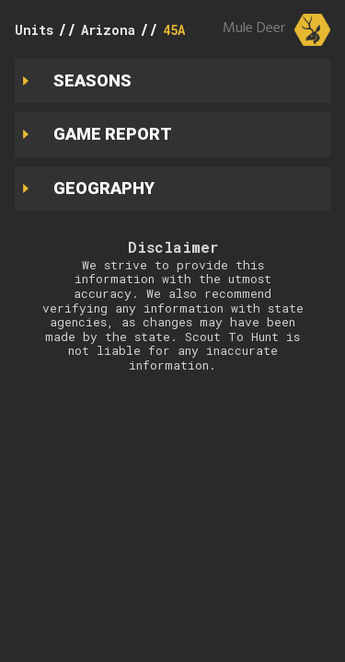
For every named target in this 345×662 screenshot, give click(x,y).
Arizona (108, 30)
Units (34, 30)
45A (174, 30)
